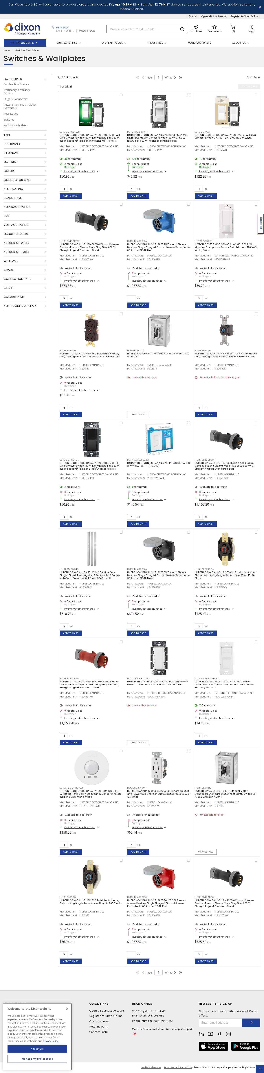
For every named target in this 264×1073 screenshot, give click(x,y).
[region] (37, 1036)
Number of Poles (17, 252)
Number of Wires (17, 243)
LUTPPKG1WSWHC (138, 459)
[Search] (146, 29)
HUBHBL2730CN (204, 569)
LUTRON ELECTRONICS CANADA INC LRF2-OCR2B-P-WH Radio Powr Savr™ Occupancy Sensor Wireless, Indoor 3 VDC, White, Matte (91, 793)
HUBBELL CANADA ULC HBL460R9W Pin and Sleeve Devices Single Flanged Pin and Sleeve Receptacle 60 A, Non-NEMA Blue (158, 247)
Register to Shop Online (244, 16)
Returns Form (98, 1026)
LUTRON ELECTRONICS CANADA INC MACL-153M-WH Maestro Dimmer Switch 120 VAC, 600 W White (157, 683)
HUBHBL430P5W (70, 241)
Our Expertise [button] (67, 43)
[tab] (25, 79)
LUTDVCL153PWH (70, 131)
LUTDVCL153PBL (69, 459)
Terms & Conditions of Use (178, 1067)
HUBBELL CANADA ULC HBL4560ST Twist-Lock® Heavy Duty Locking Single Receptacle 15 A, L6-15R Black (226, 355)
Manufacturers (199, 43)
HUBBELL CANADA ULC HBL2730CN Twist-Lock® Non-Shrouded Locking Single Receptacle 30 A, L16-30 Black (225, 575)
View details (138, 414)
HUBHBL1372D (203, 787)
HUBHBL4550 (68, 350)
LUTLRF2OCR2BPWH (72, 787)
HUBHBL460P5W (204, 459)
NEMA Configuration (20, 306)
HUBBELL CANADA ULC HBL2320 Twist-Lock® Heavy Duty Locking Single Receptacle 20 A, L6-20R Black (90, 902)
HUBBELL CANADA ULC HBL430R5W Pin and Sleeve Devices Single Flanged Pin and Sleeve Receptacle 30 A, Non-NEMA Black (158, 575)
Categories (13, 79)
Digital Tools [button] (112, 43)
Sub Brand (12, 144)
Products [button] (25, 43)
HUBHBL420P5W (204, 897)
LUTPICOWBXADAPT (206, 678)
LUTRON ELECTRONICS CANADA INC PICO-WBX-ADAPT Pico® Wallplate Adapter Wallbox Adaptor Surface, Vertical (224, 684)
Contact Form (98, 1032)
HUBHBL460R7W (137, 897)
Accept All (37, 1048)
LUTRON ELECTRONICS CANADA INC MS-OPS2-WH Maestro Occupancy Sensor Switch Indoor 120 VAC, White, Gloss (226, 247)
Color (9, 171)
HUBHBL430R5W (137, 569)
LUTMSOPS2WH (204, 241)
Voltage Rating (16, 225)
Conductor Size (17, 180)
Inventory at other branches (79, 171)
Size (7, 216)
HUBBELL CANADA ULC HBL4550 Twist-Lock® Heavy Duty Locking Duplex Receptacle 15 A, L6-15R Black (90, 355)
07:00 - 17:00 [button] (63, 31)
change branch (86, 31)
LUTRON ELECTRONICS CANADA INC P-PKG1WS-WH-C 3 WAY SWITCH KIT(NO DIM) (158, 464)
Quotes (193, 16)
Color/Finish (14, 297)
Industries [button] (155, 43)
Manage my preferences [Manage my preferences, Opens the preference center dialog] (37, 1058)
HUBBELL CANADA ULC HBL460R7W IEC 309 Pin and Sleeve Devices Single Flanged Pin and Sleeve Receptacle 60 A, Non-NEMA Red (156, 903)
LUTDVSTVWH (203, 131)
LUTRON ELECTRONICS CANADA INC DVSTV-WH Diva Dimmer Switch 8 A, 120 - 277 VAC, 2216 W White (225, 136)
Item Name (11, 153)
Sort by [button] (252, 77)
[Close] (67, 1009)
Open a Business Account (106, 1010)
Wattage (11, 261)
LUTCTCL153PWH (137, 131)
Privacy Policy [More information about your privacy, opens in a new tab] (50, 1041)
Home (7, 50)
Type (7, 135)
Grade (9, 270)
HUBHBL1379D (135, 350)
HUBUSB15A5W (136, 787)
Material (10, 162)
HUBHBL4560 (203, 350)
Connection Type (17, 279)
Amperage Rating (17, 207)
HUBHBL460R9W (137, 241)
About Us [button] (239, 43)
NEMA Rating (13, 189)
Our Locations (98, 1021)
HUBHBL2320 (68, 897)
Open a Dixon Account (214, 16)
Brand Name (13, 198)
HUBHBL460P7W (69, 678)
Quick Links (99, 1004)
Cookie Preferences (151, 1067)
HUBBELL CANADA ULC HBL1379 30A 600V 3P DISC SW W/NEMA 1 (158, 355)
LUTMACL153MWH (138, 678)
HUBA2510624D (69, 569)
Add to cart (71, 195)
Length (9, 288)
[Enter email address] (220, 1023)
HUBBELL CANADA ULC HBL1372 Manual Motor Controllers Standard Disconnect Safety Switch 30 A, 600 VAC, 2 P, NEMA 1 (225, 793)
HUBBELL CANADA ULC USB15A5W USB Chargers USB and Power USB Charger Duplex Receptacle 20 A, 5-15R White (159, 793)
